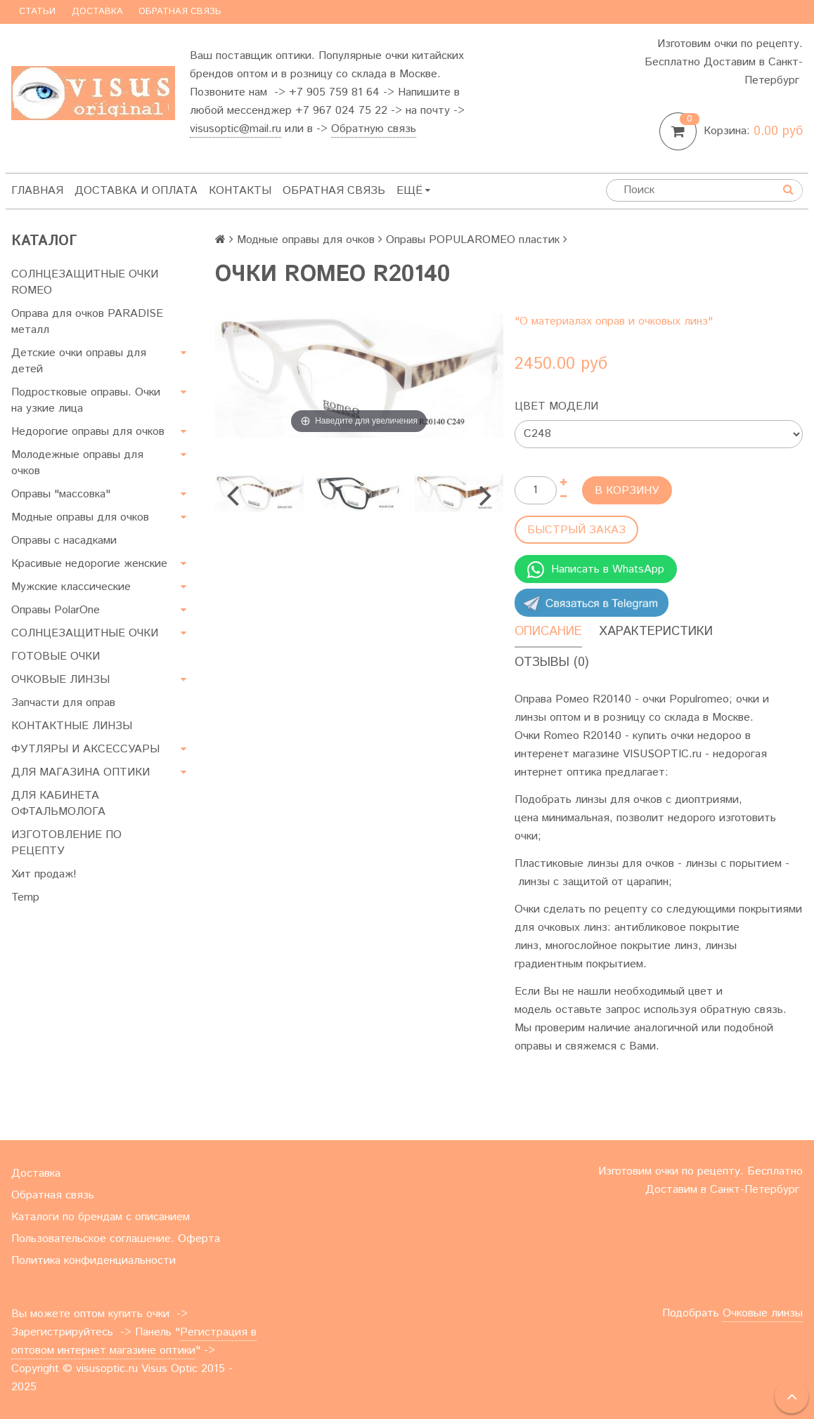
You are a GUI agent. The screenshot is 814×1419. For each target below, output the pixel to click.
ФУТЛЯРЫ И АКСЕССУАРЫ (85, 749)
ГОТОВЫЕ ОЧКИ (55, 656)
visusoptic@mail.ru (235, 129)
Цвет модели (556, 406)
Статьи (37, 11)
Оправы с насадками (64, 540)
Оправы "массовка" (60, 494)
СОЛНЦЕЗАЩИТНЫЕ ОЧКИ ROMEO (84, 282)
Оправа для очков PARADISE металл (87, 322)
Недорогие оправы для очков (87, 432)
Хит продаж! (44, 874)
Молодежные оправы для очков (77, 463)
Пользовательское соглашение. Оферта (115, 1239)
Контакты (240, 191)
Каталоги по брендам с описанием (100, 1217)
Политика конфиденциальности (93, 1261)
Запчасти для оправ (63, 703)
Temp (25, 897)
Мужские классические (71, 587)
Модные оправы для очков (80, 517)
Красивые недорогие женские (89, 564)
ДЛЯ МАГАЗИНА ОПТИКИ (80, 772)
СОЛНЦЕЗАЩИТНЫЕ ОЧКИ (84, 633)
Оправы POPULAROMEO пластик (473, 240)
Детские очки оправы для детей (78, 361)
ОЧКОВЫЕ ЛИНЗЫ (60, 680)
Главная (37, 191)
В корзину (627, 491)
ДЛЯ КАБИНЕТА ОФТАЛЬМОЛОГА (58, 803)
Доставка (97, 11)
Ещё (413, 191)
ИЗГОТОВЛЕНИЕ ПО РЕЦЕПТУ (66, 843)
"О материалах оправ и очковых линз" (614, 321)
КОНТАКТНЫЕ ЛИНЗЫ (71, 726)
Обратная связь (179, 11)
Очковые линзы (763, 1313)
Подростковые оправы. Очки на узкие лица (85, 400)
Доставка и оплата (136, 191)
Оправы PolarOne (55, 610)
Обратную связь (373, 129)
